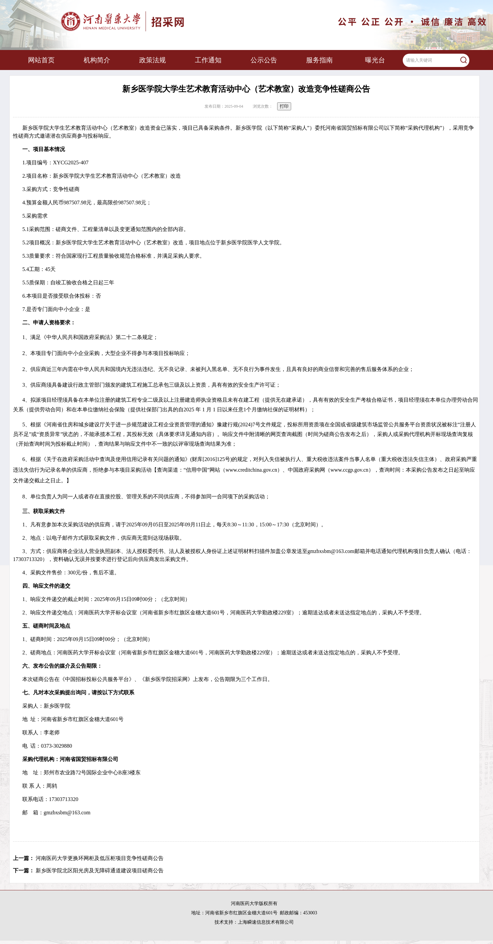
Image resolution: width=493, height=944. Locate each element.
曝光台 (375, 60)
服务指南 (319, 60)
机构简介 (97, 60)
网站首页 (41, 60)
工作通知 (208, 60)
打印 (284, 106)
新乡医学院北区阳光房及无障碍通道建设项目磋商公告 (100, 870)
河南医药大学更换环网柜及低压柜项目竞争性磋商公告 (100, 858)
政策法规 (152, 60)
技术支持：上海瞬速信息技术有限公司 (254, 922)
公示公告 (263, 60)
